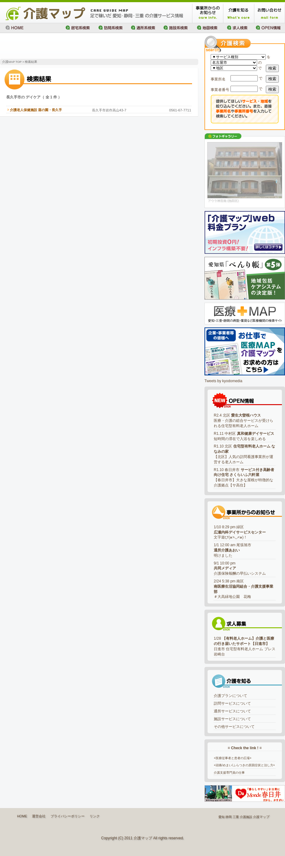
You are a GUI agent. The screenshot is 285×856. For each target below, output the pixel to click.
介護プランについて (230, 696)
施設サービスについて (232, 719)
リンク (95, 816)
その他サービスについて (234, 726)
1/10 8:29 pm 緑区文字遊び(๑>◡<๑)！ (240, 532)
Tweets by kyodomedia (223, 381)
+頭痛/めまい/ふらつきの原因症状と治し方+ (244, 765)
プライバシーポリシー (67, 816)
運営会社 (39, 816)
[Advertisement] (72, 46)
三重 (236, 817)
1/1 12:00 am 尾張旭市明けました (232, 550)
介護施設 (246, 817)
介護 (256, 817)
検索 (272, 68)
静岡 (229, 817)
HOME (22, 816)
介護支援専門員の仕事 (229, 772)
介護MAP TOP (11, 61)
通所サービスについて (232, 711)
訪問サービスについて (232, 703)
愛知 (221, 817)
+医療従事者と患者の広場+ (233, 758)
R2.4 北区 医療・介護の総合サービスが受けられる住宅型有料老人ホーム (243, 420)
